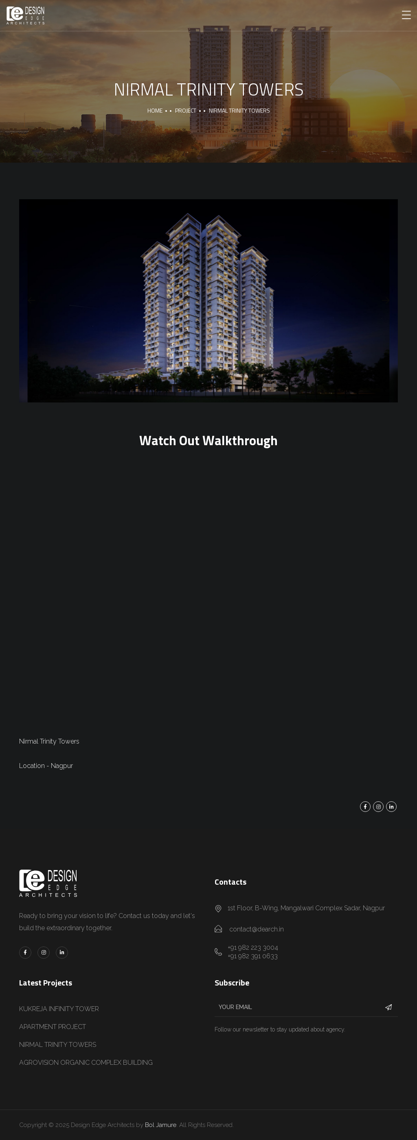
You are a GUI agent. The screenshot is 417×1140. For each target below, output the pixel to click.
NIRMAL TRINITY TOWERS (57, 1045)
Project (185, 110)
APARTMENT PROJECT (52, 1027)
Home (154, 110)
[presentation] (31, 301)
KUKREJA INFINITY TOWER (59, 1009)
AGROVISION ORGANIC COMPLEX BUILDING (86, 1062)
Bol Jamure (160, 1125)
